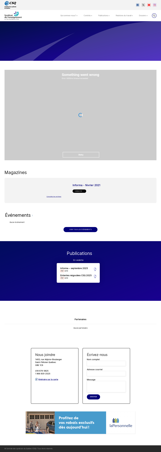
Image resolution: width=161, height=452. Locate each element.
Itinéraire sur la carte (46, 379)
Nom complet (106, 362)
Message (106, 385)
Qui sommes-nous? (68, 15)
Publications (103, 15)
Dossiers (143, 15)
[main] (80, 233)
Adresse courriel (106, 372)
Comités (88, 15)
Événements (19, 215)
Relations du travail (124, 15)
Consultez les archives (54, 196)
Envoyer (93, 397)
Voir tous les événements (80, 229)
